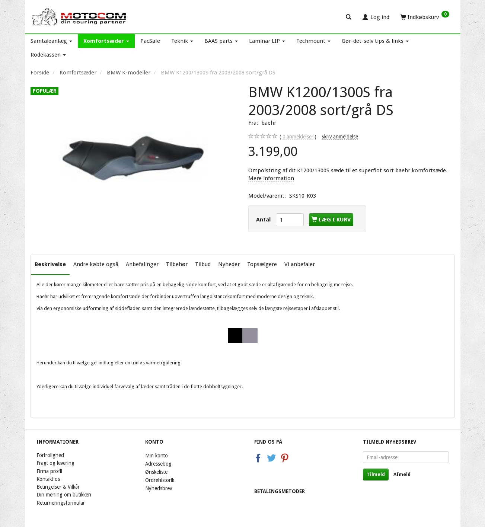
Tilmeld (376, 474)
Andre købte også (95, 264)
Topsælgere (262, 264)
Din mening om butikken (63, 495)
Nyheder (229, 264)
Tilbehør (177, 264)
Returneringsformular (60, 503)
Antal (264, 219)
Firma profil (49, 471)
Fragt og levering (55, 463)
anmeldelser (298, 137)
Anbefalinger (142, 264)
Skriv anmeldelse (340, 137)
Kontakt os (48, 479)
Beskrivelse (50, 264)
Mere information (271, 178)
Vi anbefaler (299, 264)
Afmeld (402, 474)
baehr (268, 122)
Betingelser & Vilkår (58, 487)
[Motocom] (79, 16)
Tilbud (203, 264)
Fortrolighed (50, 455)
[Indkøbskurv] (425, 16)
